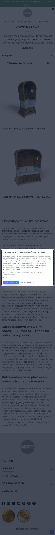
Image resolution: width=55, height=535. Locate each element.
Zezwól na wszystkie (11, 282)
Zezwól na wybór (26, 282)
